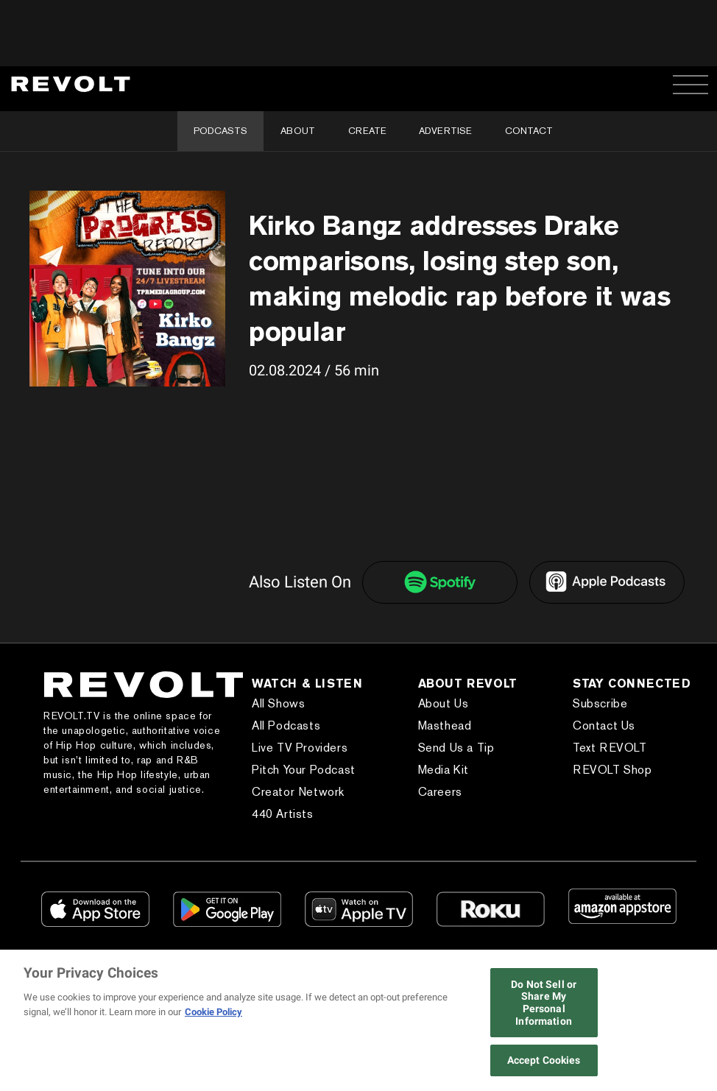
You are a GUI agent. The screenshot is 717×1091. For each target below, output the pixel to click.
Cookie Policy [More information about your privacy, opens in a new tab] (213, 1011)
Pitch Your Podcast (304, 769)
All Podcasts (286, 725)
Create (367, 130)
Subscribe (600, 703)
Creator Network (298, 791)
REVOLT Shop (612, 769)
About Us (443, 703)
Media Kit (443, 769)
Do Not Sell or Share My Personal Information (543, 1002)
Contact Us (604, 725)
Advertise (445, 130)
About (297, 130)
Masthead (445, 725)
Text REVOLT (610, 747)
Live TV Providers (299, 747)
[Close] (701, 1022)
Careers (440, 791)
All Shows (278, 703)
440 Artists (283, 814)
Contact (529, 130)
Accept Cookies (544, 1060)
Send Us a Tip (456, 747)
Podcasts (220, 130)
